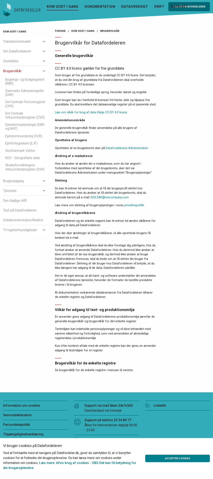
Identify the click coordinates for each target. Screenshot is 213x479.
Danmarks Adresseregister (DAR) (24, 93)
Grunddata (10, 61)
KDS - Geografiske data (22, 158)
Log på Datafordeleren (189, 6)
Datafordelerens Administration (127, 148)
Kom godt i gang (62, 7)
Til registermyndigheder (20, 230)
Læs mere (46, 463)
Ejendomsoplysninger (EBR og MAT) (24, 127)
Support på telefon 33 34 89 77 (106, 425)
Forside (60, 31)
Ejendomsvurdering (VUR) (23, 136)
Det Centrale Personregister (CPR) (25, 104)
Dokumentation (100, 7)
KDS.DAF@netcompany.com (110, 197)
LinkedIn (155, 405)
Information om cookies (21, 405)
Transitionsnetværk (17, 41)
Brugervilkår (12, 71)
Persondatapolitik (16, 425)
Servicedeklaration (17, 415)
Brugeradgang (13, 181)
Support (179, 7)
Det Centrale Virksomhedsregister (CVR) (25, 115)
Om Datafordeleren (17, 51)
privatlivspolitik (134, 205)
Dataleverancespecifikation (23, 220)
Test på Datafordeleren (20, 210)
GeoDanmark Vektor (20, 151)
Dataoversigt (134, 7)
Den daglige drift (15, 200)
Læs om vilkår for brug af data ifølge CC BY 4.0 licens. (91, 112)
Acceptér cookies (177, 458)
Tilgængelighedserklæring (23, 434)
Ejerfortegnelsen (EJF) (21, 143)
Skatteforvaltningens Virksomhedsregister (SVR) (25, 167)
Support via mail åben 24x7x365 (106, 408)
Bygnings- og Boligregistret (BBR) (24, 81)
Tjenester (10, 191)
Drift (159, 7)
